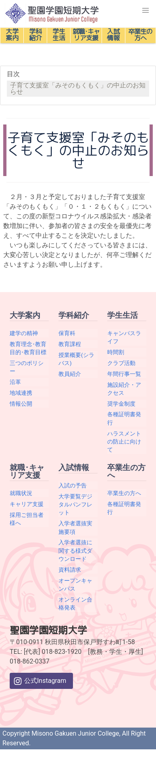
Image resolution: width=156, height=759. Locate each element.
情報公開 (21, 403)
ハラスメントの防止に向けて (124, 441)
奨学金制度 (121, 403)
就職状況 (21, 493)
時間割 (115, 352)
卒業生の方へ (124, 493)
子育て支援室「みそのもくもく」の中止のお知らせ (78, 88)
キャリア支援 (27, 504)
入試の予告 (72, 485)
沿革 (15, 382)
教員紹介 (69, 374)
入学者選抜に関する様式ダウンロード (75, 550)
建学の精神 (24, 333)
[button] (145, 10)
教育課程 (69, 344)
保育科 (66, 333)
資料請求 (69, 569)
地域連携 (21, 393)
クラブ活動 (121, 363)
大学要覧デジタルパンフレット (75, 504)
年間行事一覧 (124, 374)
